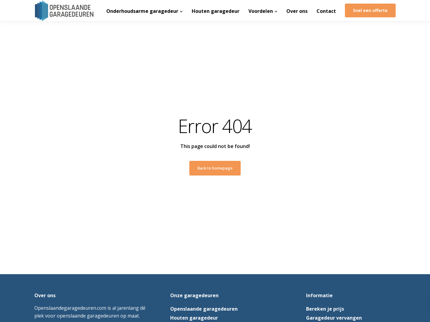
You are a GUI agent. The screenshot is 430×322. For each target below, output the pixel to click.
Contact (326, 11)
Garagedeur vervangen (334, 318)
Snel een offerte (370, 10)
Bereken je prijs (325, 309)
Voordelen (260, 11)
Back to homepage (215, 168)
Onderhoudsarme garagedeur (142, 11)
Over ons (297, 11)
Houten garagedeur (215, 11)
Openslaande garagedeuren (204, 309)
